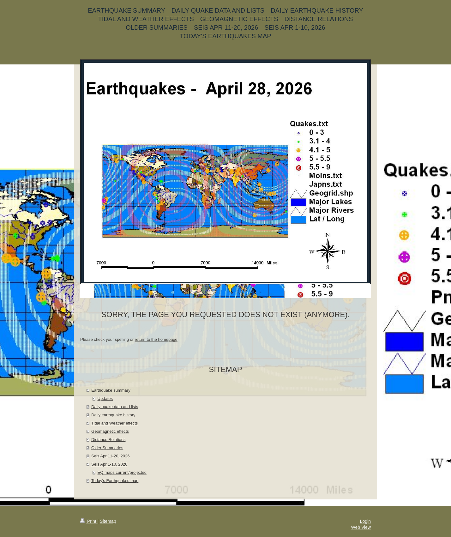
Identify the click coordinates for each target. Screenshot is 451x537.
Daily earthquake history (113, 415)
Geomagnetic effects (110, 431)
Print (89, 521)
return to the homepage (156, 339)
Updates (105, 398)
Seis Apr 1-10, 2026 (109, 464)
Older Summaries (107, 447)
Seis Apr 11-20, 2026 (110, 456)
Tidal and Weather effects (114, 423)
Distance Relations (108, 439)
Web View (361, 527)
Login (365, 521)
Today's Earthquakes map (114, 480)
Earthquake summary (110, 390)
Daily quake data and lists (114, 406)
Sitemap (108, 521)
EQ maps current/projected (122, 472)
